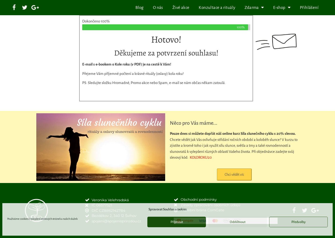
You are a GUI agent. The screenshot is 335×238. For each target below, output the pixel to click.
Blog (139, 7)
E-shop (281, 7)
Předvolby (298, 222)
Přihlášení (309, 7)
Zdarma (254, 7)
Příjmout (177, 222)
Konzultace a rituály (217, 7)
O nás (158, 7)
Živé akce (181, 7)
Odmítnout (238, 222)
